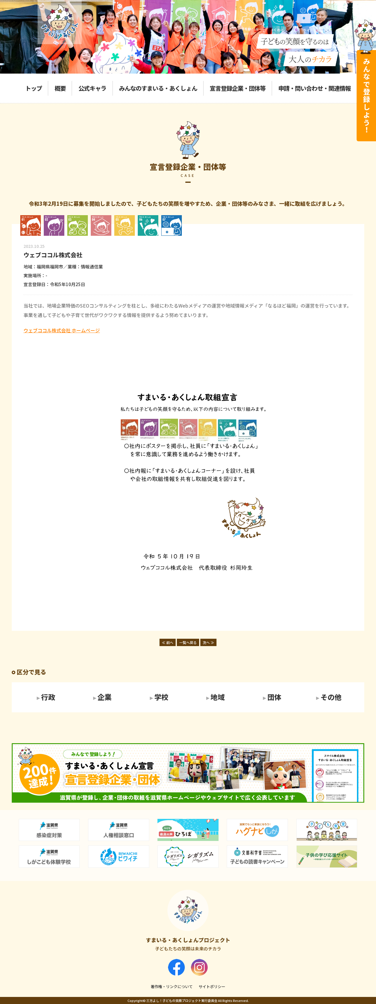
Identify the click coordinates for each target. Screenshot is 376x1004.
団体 (274, 697)
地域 (218, 697)
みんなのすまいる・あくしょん (158, 88)
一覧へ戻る (188, 642)
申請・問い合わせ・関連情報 (314, 88)
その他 (331, 697)
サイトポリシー (212, 986)
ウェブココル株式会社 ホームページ (62, 330)
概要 (60, 88)
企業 (105, 697)
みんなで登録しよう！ (366, 95)
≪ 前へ (167, 642)
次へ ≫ (208, 642)
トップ (33, 88)
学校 (161, 697)
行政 (48, 697)
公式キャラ (92, 88)
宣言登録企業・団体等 (238, 88)
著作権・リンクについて (172, 986)
